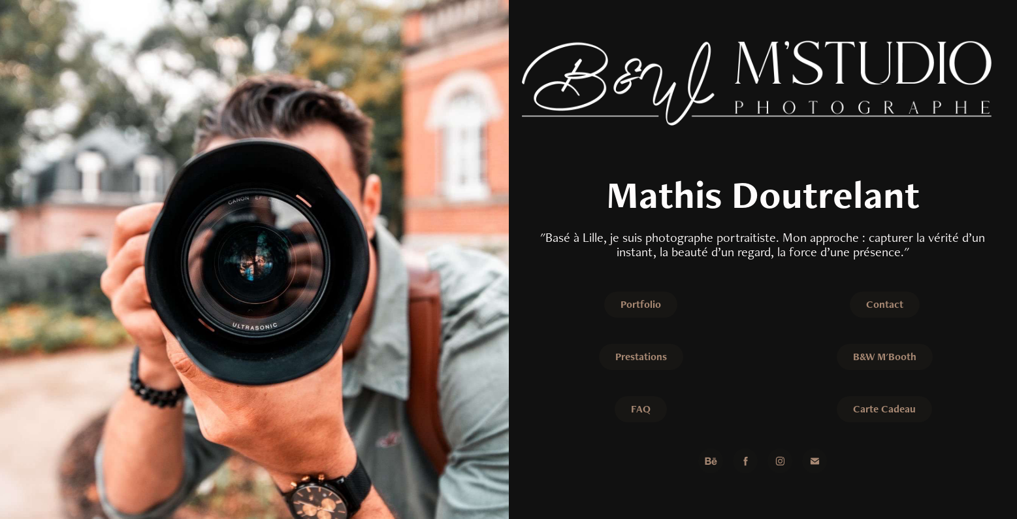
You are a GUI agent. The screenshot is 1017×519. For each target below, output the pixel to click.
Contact (884, 304)
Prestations (641, 356)
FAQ (641, 409)
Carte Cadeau (884, 409)
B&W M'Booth (884, 356)
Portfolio (641, 304)
